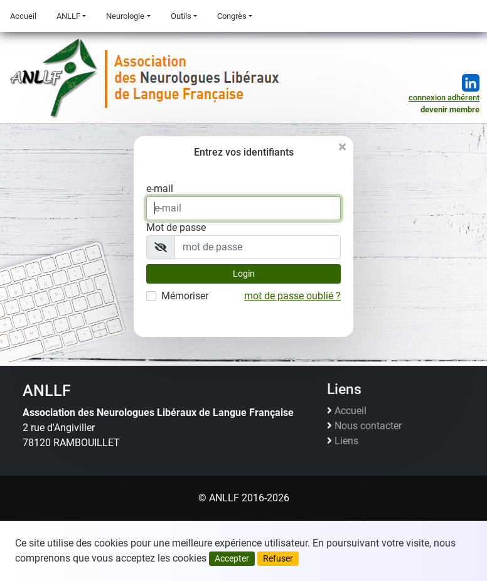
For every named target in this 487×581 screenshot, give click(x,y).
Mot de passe (176, 227)
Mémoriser (184, 296)
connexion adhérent (444, 97)
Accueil (23, 16)
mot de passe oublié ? (292, 296)
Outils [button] (181, 16)
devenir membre (449, 109)
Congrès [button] (232, 16)
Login (244, 274)
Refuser (278, 558)
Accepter (232, 558)
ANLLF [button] (68, 16)
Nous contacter (368, 426)
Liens (346, 441)
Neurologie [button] (125, 16)
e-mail (159, 189)
